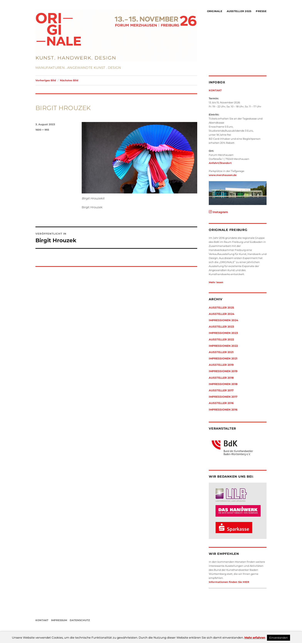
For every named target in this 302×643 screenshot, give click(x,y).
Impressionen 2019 (223, 371)
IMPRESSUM (59, 620)
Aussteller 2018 (221, 377)
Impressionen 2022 (223, 346)
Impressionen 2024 (223, 320)
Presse (261, 11)
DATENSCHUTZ (80, 620)
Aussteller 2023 (221, 326)
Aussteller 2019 (221, 365)
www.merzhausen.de (223, 175)
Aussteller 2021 (221, 352)
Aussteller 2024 (221, 314)
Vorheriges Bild (45, 80)
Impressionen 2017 (223, 396)
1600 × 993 (42, 129)
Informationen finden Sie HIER (229, 581)
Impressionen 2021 (223, 358)
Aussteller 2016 (221, 403)
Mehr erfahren (254, 637)
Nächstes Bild (69, 80)
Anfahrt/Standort (220, 162)
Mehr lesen (216, 282)
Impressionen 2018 (223, 384)
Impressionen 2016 (223, 409)
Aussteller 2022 (221, 339)
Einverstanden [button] (278, 637)
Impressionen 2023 (223, 333)
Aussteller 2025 (239, 11)
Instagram (218, 212)
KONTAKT (215, 90)
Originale (214, 11)
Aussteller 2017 (221, 390)
